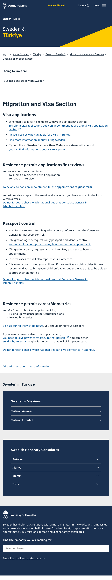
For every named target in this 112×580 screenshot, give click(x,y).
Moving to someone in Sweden (87, 54)
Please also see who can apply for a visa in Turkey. (40, 139)
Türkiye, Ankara (21, 415)
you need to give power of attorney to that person (34, 342)
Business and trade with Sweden (24, 81)
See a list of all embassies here (22, 562)
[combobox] (56, 552)
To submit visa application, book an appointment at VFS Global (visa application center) (58, 131)
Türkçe (16, 18)
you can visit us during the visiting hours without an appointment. (50, 248)
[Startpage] (6, 54)
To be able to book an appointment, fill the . (48, 191)
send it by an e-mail (15, 346)
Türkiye (37, 54)
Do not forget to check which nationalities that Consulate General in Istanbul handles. (45, 208)
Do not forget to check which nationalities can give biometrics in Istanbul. (49, 354)
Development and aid (17, 90)
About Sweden (21, 54)
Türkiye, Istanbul (22, 424)
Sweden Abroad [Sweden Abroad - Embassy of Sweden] (56, 5)
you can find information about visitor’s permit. (38, 154)
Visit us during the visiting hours (23, 330)
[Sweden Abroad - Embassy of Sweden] (17, 5)
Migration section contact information (26, 371)
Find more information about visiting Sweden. (37, 144)
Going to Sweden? (55, 54)
